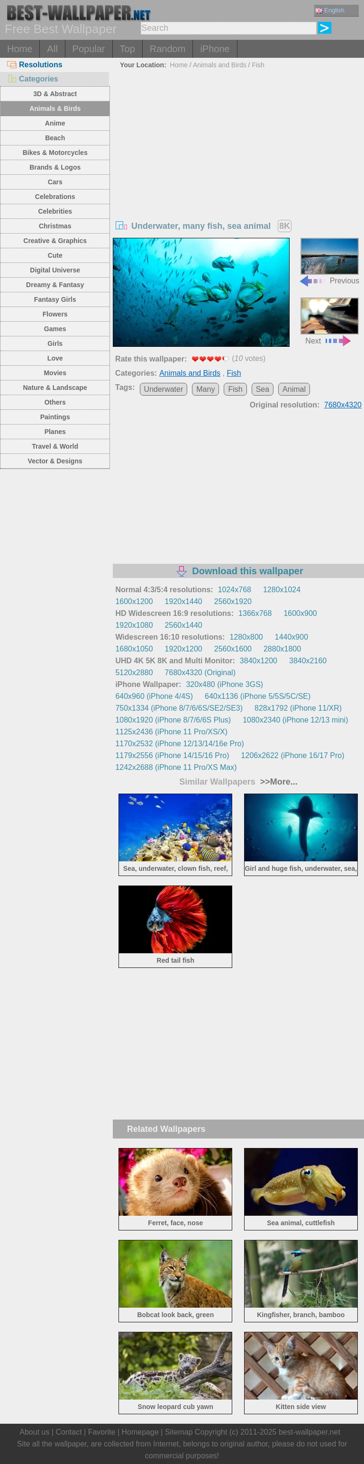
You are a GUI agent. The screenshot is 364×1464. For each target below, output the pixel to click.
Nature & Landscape (55, 387)
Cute (55, 255)
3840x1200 (258, 661)
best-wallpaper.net (309, 1432)
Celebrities (55, 211)
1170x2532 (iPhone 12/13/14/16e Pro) (179, 744)
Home (19, 49)
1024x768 (234, 590)
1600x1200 (134, 601)
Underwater (163, 389)
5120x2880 (134, 673)
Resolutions (35, 65)
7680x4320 (343, 405)
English (330, 10)
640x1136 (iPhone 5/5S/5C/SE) (257, 696)
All (52, 49)
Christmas (55, 226)
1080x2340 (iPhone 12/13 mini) (295, 720)
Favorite (102, 1432)
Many (205, 389)
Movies (55, 373)
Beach (55, 138)
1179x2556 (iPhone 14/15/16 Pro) (172, 755)
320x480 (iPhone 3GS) (224, 684)
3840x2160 (308, 661)
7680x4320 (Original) (200, 673)
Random (168, 49)
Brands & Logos (55, 167)
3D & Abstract (55, 94)
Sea (262, 389)
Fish (258, 65)
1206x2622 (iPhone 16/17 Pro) (293, 755)
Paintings (55, 417)
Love (55, 358)
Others (55, 402)
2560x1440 (183, 625)
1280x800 (246, 637)
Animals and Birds (219, 65)
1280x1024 (281, 590)
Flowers (55, 314)
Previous (329, 261)
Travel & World (55, 446)
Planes (55, 431)
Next (329, 321)
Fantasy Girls (55, 299)
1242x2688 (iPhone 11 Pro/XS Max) (176, 767)
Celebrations (55, 196)
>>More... (278, 781)
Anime (55, 123)
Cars (55, 182)
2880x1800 (282, 649)
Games (55, 329)
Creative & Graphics (55, 240)
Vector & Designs (55, 461)
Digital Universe (55, 270)
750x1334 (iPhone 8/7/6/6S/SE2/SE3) (179, 708)
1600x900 (300, 613)
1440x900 (291, 637)
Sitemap (179, 1432)
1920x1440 (183, 601)
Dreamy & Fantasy (55, 285)
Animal (294, 389)
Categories (32, 79)
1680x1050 (134, 649)
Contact (68, 1432)
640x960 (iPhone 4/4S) (154, 696)
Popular (89, 49)
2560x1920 (233, 601)
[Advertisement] (239, 143)
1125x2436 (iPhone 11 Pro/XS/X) (171, 732)
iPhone (214, 49)
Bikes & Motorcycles (55, 152)
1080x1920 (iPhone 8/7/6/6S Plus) (173, 720)
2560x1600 (233, 649)
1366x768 (255, 613)
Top (127, 49)
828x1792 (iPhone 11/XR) (298, 708)
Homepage (140, 1432)
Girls (55, 343)
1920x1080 (134, 625)
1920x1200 (183, 649)
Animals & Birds (55, 108)
